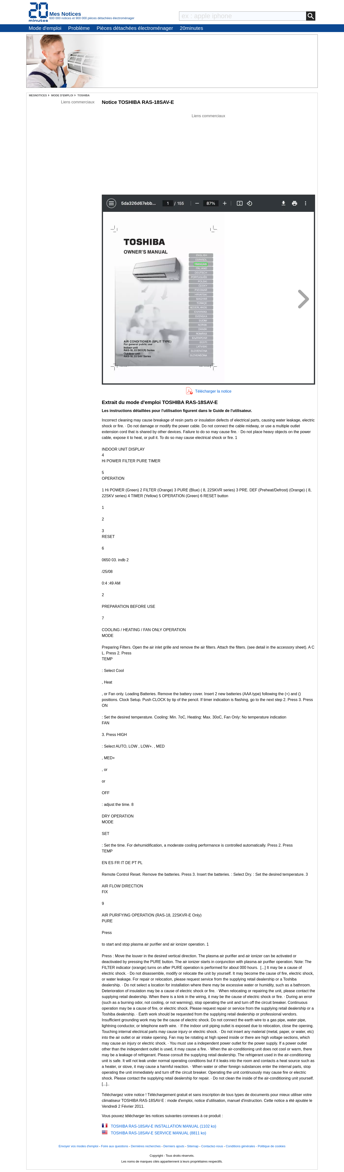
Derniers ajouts (173, 1146)
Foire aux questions (114, 1146)
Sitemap (192, 1146)
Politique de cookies (271, 1146)
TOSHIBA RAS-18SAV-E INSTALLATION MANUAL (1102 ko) (163, 1126)
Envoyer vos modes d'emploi (78, 1146)
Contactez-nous (212, 1146)
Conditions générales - (242, 1146)
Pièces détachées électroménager (135, 28)
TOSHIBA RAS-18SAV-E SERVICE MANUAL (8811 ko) (158, 1133)
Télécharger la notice (213, 391)
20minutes (191, 28)
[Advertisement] (208, 153)
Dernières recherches (146, 1146)
